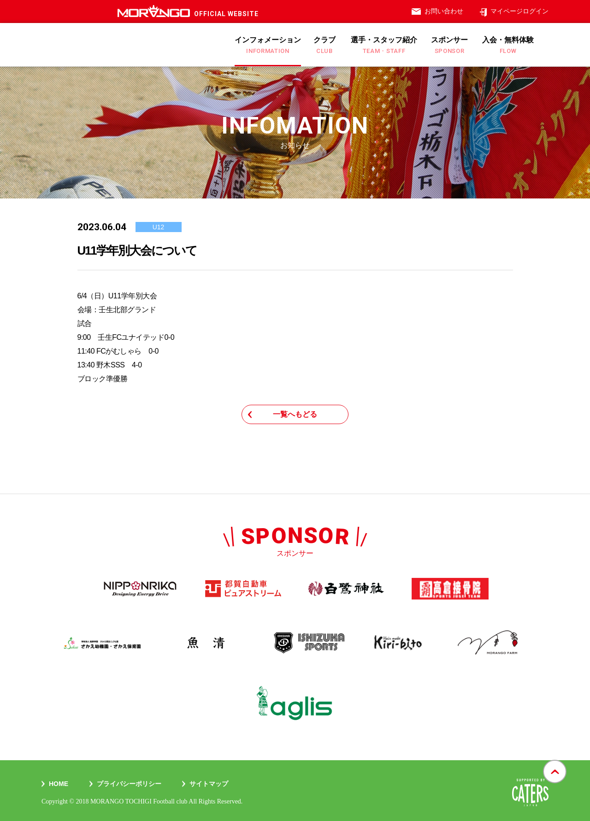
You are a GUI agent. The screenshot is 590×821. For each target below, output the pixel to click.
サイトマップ (208, 783)
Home (58, 783)
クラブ (324, 45)
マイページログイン (519, 11)
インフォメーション (268, 45)
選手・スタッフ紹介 (384, 45)
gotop (554, 760)
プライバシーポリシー (129, 783)
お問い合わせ (444, 11)
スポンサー (449, 45)
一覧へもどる (295, 414)
